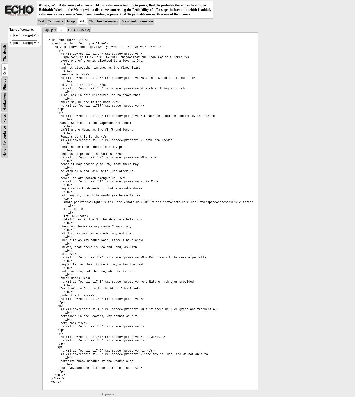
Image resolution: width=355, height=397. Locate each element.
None (4, 152)
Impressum (108, 394)
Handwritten (4, 101)
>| (88, 30)
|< (52, 30)
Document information (137, 21)
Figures (4, 84)
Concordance (4, 135)
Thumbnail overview (103, 21)
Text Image (55, 21)
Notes (4, 118)
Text (41, 21)
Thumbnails (4, 52)
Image (71, 21)
